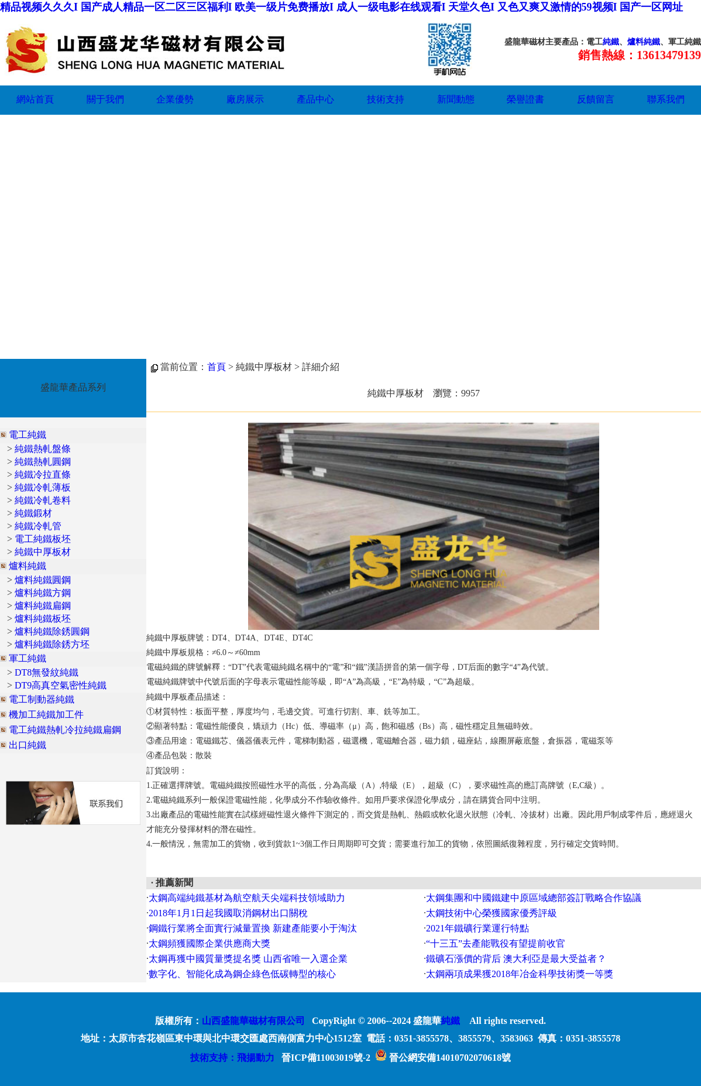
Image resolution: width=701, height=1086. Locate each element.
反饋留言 (595, 99)
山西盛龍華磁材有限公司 (253, 1021)
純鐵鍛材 (33, 513)
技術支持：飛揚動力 (232, 1058)
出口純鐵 (27, 745)
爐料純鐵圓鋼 (43, 580)
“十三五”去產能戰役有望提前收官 (495, 943)
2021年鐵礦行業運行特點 (477, 928)
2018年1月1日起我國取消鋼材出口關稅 (228, 913)
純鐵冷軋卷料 (43, 500)
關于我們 (105, 99)
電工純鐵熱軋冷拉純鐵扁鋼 (65, 730)
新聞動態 (456, 99)
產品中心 (315, 99)
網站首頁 (35, 99)
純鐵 (611, 41)
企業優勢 (175, 99)
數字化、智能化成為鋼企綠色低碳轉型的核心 (242, 974)
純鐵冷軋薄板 (43, 487)
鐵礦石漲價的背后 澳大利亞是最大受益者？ (516, 959)
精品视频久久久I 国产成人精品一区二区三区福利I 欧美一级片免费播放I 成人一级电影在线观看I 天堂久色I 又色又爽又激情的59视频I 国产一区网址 (341, 7)
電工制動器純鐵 (41, 699)
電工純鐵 (27, 435)
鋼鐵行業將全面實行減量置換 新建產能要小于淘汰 (253, 928)
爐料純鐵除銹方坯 (52, 644)
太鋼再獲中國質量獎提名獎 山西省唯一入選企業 (248, 959)
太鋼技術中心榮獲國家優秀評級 (491, 913)
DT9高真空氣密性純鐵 (60, 685)
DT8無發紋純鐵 (46, 672)
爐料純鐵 (643, 41)
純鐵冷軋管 (38, 526)
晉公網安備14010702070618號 (443, 1058)
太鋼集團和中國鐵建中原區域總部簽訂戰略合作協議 (533, 898)
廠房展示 (245, 99)
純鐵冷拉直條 (43, 474)
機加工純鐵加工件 (46, 715)
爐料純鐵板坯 (43, 618)
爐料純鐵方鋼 (43, 593)
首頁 (216, 367)
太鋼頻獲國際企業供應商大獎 (209, 943)
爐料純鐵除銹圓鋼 (52, 631)
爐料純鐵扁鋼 (43, 606)
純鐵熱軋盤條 (43, 449)
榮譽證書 (525, 99)
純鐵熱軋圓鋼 (43, 462)
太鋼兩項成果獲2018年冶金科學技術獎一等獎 (519, 974)
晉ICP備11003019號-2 (325, 1058)
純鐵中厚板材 (43, 552)
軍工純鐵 (27, 658)
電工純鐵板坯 (43, 539)
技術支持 (385, 99)
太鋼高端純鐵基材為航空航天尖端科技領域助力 (247, 898)
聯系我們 (666, 99)
